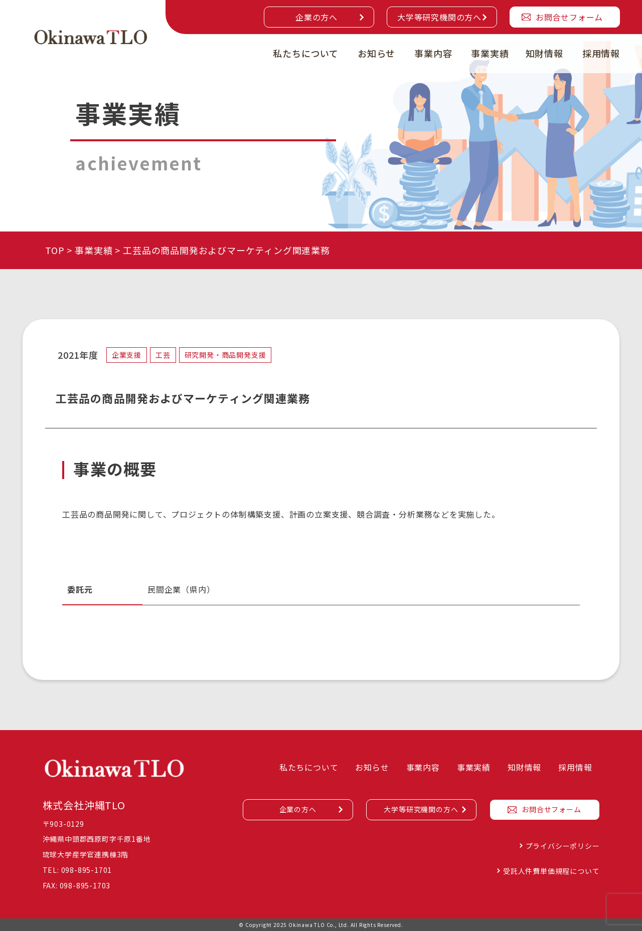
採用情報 (601, 53)
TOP (54, 250)
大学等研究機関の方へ (439, 17)
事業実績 (490, 53)
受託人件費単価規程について (551, 871)
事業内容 (433, 53)
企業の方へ (316, 17)
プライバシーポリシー (563, 846)
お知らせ (376, 53)
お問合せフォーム (569, 17)
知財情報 (544, 53)
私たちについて (306, 53)
